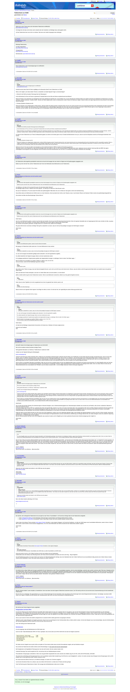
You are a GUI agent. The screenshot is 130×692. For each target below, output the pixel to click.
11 (112, 18)
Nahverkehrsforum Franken (25, 10)
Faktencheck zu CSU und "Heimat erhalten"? (24, 586)
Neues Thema (35, 18)
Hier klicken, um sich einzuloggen (22, 683)
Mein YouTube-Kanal (20, 474)
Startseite (17, 10)
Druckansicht (65, 675)
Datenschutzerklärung (64, 688)
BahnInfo (75, 690)
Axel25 (19, 60)
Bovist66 (19, 78)
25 (48, 18)
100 (52, 18)
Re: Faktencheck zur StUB (20, 40)
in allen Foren (56, 18)
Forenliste (18, 18)
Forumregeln (73, 688)
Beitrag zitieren (110, 34)
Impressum (56, 688)
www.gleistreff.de (20, 448)
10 (111, 18)
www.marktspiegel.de (20, 354)
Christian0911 (20, 455)
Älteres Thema (28, 673)
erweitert (113, 14)
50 (50, 18)
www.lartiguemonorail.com (22, 501)
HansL (25, 15)
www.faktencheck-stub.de (21, 27)
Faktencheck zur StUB (19, 22)
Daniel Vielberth (21, 426)
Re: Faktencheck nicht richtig (21, 603)
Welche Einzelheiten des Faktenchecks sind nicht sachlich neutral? (28, 176)
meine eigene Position (41, 522)
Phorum (58, 690)
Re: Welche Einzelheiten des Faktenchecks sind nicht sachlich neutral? (29, 237)
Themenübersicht (26, 18)
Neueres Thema (19, 673)
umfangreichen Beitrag (27, 518)
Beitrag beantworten (101, 34)
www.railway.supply (20, 469)
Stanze (19, 156)
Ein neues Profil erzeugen (110, 1)
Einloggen (101, 1)
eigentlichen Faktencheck (27, 519)
